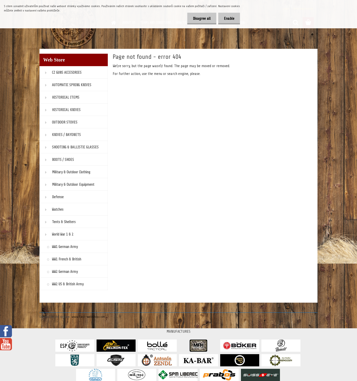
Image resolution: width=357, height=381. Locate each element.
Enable (228, 18)
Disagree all (200, 18)
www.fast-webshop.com (88, 317)
